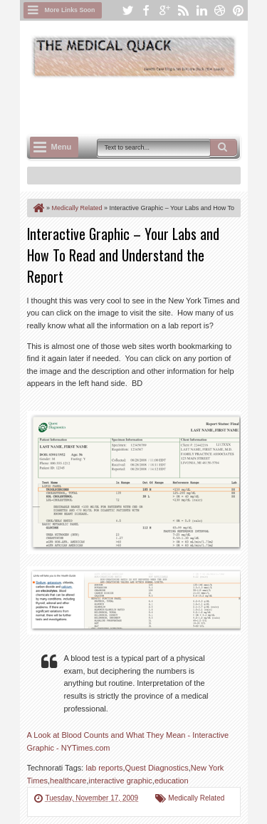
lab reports (103, 767)
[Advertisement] (147, 104)
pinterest (238, 10)
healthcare (68, 780)
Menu (61, 146)
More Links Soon (70, 10)
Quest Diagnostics (157, 767)
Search (223, 147)
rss (183, 10)
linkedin (201, 10)
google (164, 10)
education (172, 780)
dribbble (220, 10)
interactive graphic (120, 780)
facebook (146, 10)
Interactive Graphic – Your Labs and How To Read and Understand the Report (123, 255)
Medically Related (196, 798)
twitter (127, 10)
